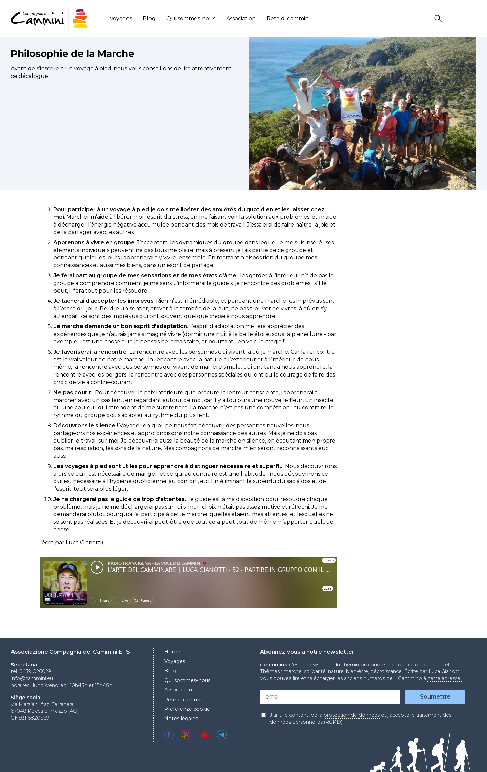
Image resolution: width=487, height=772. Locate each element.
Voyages (121, 18)
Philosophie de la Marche (72, 53)
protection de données (352, 715)
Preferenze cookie (187, 709)
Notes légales (181, 718)
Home (172, 652)
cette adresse (444, 678)
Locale (471, 18)
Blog (149, 18)
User (455, 18)
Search (439, 18)
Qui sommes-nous (190, 18)
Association (241, 18)
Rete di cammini (288, 18)
